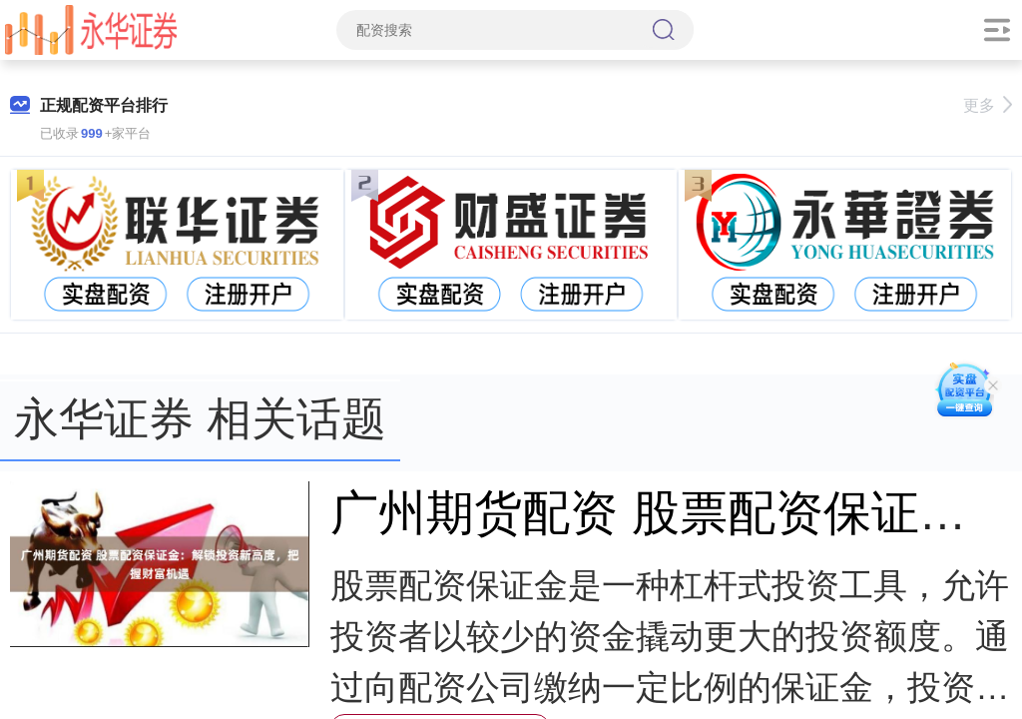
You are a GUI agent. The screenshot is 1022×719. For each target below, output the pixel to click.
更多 (987, 105)
